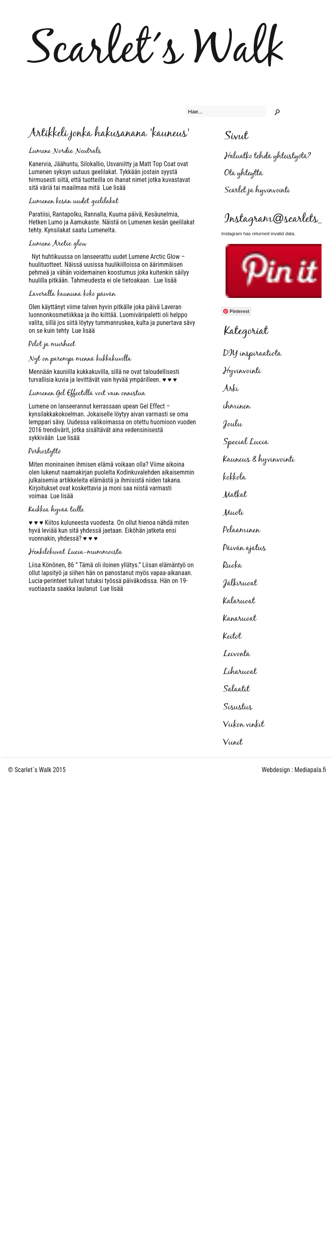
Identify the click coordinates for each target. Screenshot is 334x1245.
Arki (230, 389)
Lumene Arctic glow (57, 244)
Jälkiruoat (240, 583)
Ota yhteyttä (243, 173)
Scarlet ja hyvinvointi (257, 190)
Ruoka (232, 565)
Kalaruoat (239, 601)
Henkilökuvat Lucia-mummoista (75, 552)
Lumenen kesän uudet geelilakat (73, 201)
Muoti (233, 512)
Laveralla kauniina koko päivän (72, 294)
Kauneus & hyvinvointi (259, 459)
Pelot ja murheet (52, 344)
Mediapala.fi (310, 770)
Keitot (232, 636)
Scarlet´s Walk (156, 50)
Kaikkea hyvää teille (56, 510)
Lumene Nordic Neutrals (65, 151)
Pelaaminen (241, 530)
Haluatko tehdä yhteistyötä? (267, 156)
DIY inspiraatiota (252, 353)
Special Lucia (245, 442)
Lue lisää (112, 188)
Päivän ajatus (244, 548)
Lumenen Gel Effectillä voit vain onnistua (87, 393)
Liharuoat (239, 672)
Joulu (232, 424)
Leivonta (236, 654)
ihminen (236, 406)
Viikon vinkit (243, 724)
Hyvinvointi (242, 371)
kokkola (234, 477)
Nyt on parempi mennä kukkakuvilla (80, 359)
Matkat (234, 495)
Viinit (232, 742)
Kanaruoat (239, 618)
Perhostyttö (45, 452)
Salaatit (236, 689)
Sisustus (237, 707)
